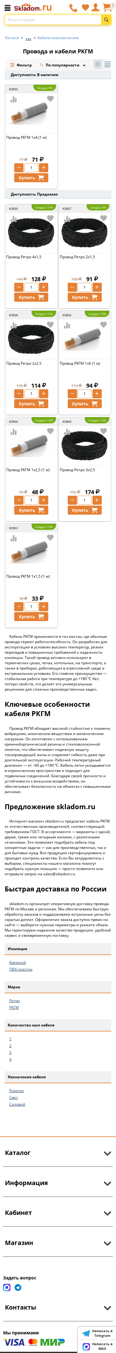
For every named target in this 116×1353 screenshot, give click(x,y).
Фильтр (21, 65)
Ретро (14, 1000)
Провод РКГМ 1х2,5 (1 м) (28, 469)
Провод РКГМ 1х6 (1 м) (80, 363)
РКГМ (14, 1007)
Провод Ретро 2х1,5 (77, 256)
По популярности (60, 65)
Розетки (16, 1090)
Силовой (17, 1104)
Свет (13, 1097)
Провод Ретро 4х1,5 (23, 256)
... (28, 36)
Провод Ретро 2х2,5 (23, 363)
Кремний (17, 962)
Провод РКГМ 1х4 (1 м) (26, 137)
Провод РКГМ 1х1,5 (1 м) (28, 576)
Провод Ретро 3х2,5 (77, 469)
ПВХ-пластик (20, 969)
